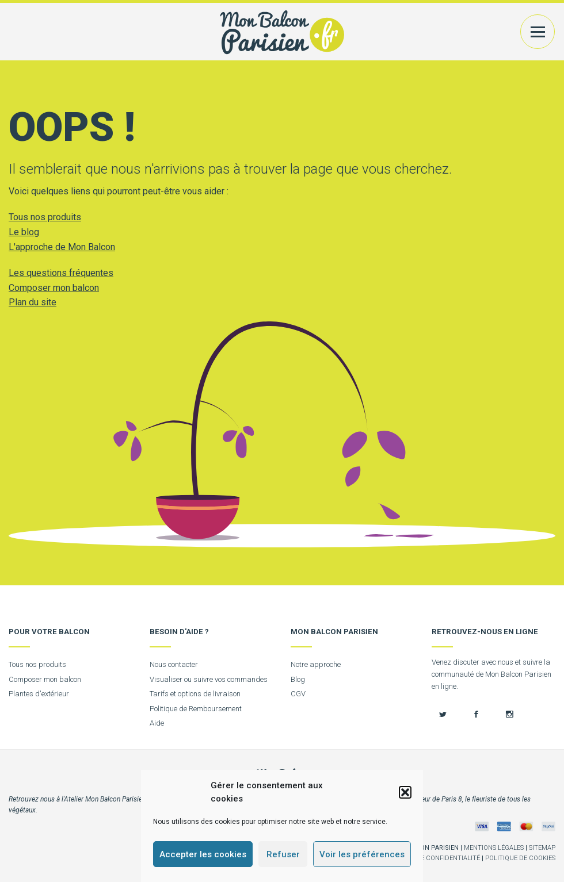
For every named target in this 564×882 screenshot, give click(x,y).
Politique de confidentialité (431, 858)
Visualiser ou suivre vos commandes (209, 679)
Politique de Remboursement (196, 708)
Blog (298, 679)
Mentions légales (494, 848)
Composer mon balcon (54, 287)
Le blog (24, 232)
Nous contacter (174, 664)
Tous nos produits (45, 217)
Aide (157, 723)
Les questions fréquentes (61, 272)
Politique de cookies (520, 858)
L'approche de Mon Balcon (62, 246)
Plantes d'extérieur (39, 693)
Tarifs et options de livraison (195, 693)
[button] (405, 792)
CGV (298, 693)
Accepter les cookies (202, 854)
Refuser (283, 854)
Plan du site (32, 302)
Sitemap (542, 848)
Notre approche (316, 664)
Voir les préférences (362, 854)
